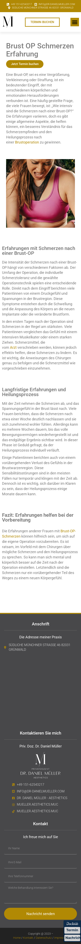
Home (17, 937)
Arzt (13, 347)
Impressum (61, 937)
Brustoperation (27, 142)
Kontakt (28, 937)
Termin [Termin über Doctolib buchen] (72, 930)
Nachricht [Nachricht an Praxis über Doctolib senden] (72, 938)
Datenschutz (43, 937)
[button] (74, 22)
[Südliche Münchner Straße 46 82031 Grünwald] (40, 689)
